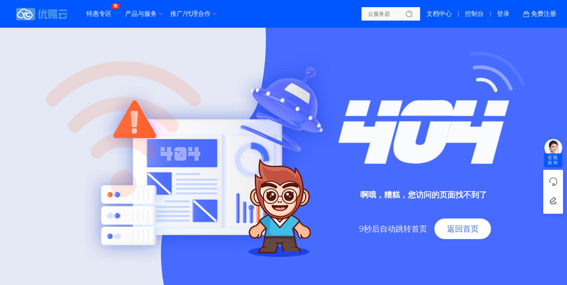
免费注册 (543, 13)
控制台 (474, 13)
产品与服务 (141, 13)
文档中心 (439, 13)
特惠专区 (101, 10)
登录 (503, 13)
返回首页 (463, 229)
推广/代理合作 (190, 13)
